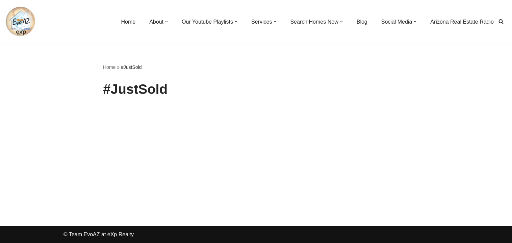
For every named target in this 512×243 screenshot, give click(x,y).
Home (109, 67)
